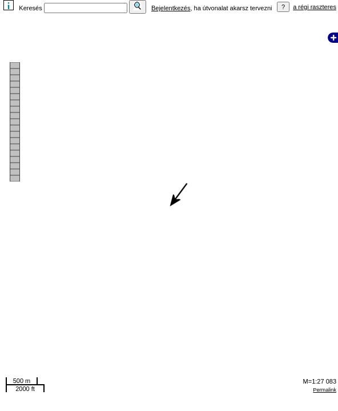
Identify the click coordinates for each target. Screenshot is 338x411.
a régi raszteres (314, 6)
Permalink (324, 390)
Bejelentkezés (171, 8)
